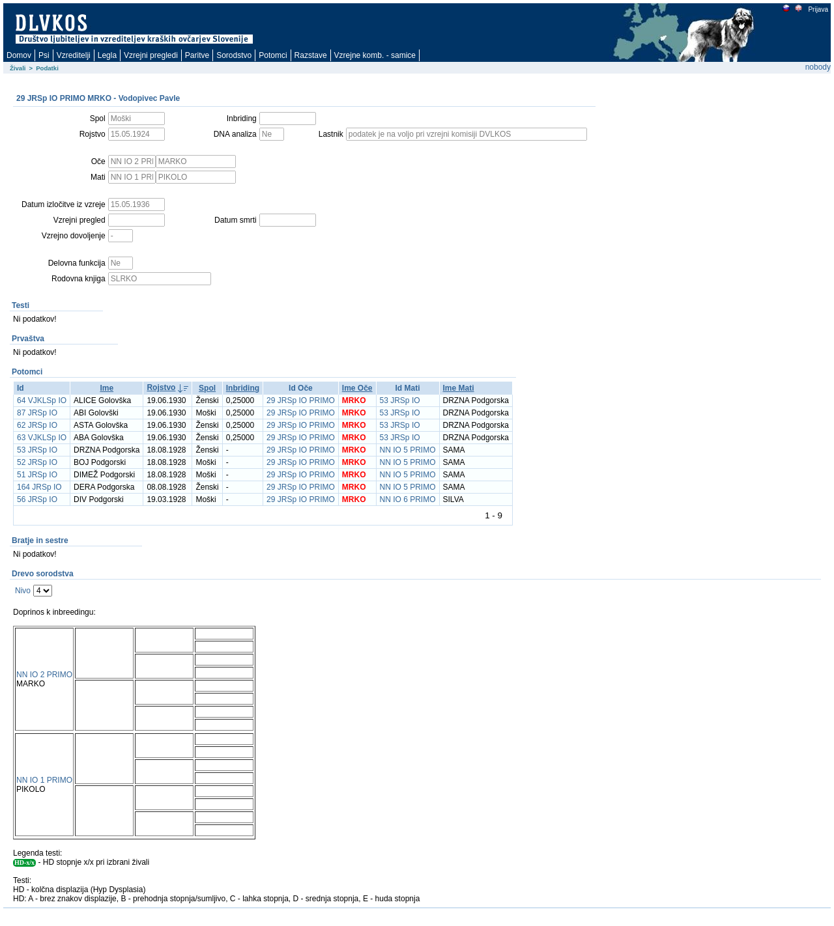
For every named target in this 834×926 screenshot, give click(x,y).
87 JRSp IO (37, 412)
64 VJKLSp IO (41, 400)
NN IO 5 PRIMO (408, 450)
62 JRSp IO (37, 425)
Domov (19, 55)
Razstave (311, 55)
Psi (44, 55)
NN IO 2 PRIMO (44, 674)
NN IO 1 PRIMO (44, 780)
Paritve (197, 55)
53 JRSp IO (400, 400)
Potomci (273, 55)
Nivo (23, 590)
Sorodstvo (234, 55)
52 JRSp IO (37, 462)
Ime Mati (458, 388)
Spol (207, 388)
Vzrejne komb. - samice (375, 55)
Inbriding (242, 388)
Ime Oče (357, 388)
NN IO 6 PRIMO (408, 499)
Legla (107, 55)
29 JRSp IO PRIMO (300, 400)
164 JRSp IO (39, 487)
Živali (18, 68)
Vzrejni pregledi (151, 55)
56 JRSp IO (37, 499)
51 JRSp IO (37, 474)
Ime (106, 388)
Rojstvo (161, 387)
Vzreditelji (74, 55)
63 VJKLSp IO (41, 437)
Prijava (817, 9)
